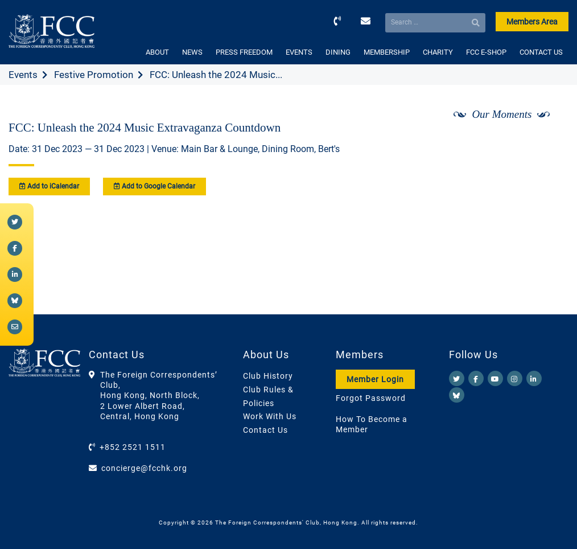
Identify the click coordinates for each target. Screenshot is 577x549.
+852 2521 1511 (133, 447)
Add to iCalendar (49, 186)
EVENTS (299, 52)
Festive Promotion (93, 74)
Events (23, 74)
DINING (338, 52)
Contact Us (265, 430)
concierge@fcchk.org (144, 468)
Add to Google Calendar (154, 186)
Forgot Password (371, 398)
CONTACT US (541, 52)
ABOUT (157, 52)
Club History (268, 375)
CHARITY (438, 52)
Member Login (375, 379)
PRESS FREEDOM (244, 52)
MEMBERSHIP (387, 52)
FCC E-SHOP (486, 52)
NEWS (192, 52)
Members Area (532, 21)
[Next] (547, 144)
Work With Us (269, 416)
